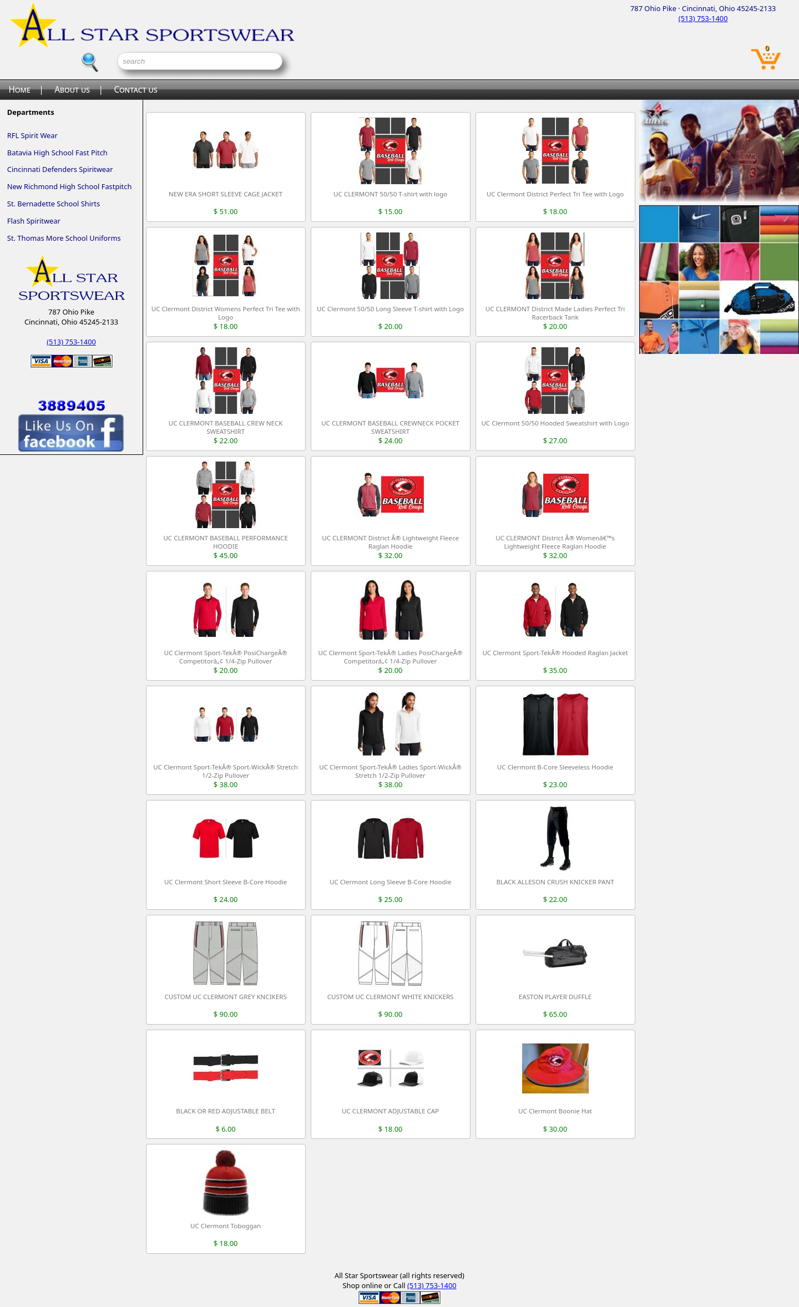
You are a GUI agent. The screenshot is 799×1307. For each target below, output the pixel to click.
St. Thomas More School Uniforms (64, 238)
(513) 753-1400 (703, 18)
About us (72, 89)
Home (19, 89)
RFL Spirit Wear (32, 135)
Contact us (135, 89)
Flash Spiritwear (33, 221)
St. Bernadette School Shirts (53, 204)
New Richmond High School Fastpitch (69, 186)
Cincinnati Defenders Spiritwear (60, 169)
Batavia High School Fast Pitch (57, 153)
